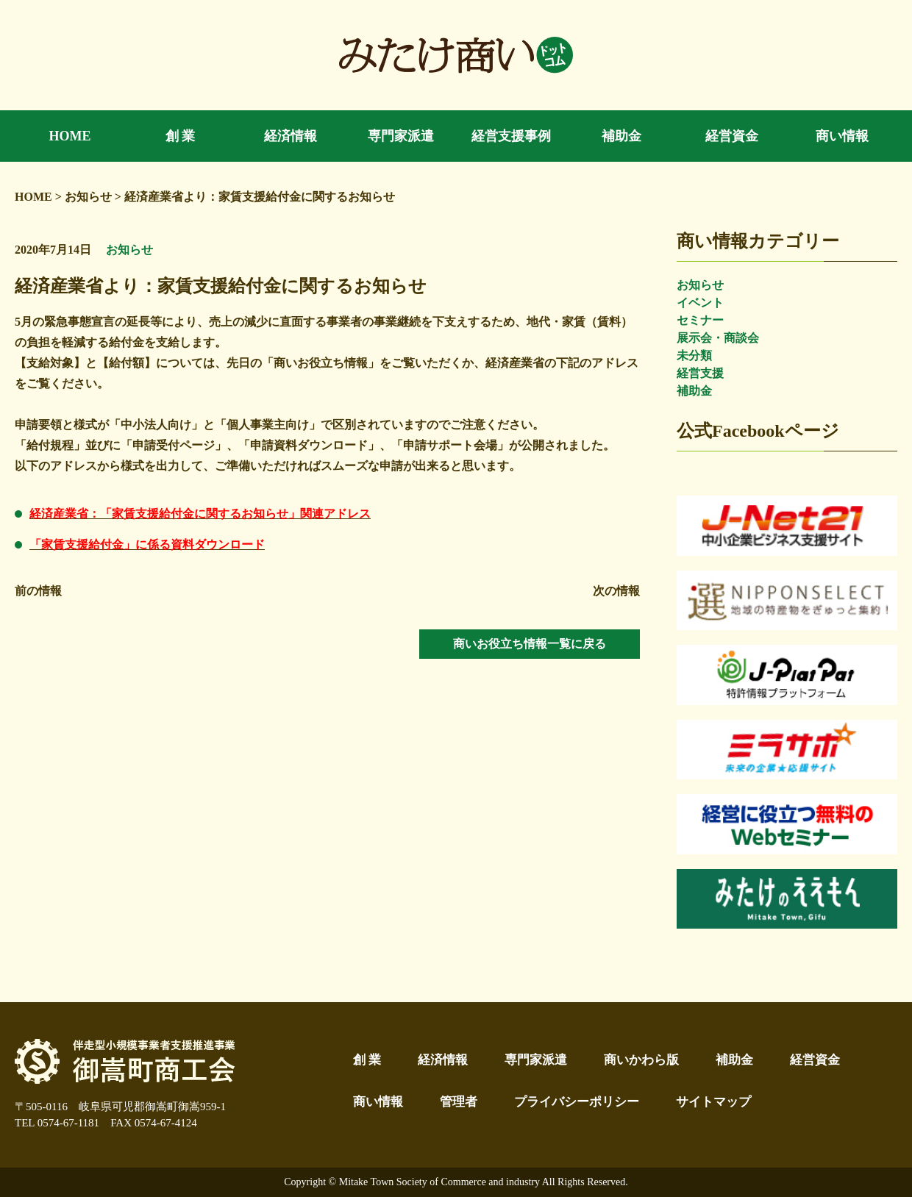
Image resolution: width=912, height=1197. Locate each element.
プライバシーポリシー (576, 1102)
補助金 (694, 391)
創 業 (367, 1060)
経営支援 (700, 373)
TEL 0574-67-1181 (57, 1123)
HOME (33, 196)
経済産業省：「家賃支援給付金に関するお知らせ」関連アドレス (200, 513)
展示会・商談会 (718, 338)
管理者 (458, 1102)
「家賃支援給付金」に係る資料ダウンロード (147, 544)
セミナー (700, 320)
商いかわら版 (641, 1060)
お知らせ (700, 285)
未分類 (694, 355)
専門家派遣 (536, 1060)
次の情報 (616, 591)
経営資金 (815, 1060)
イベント (700, 302)
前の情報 (38, 591)
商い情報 (378, 1102)
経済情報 (443, 1060)
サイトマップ (713, 1102)
